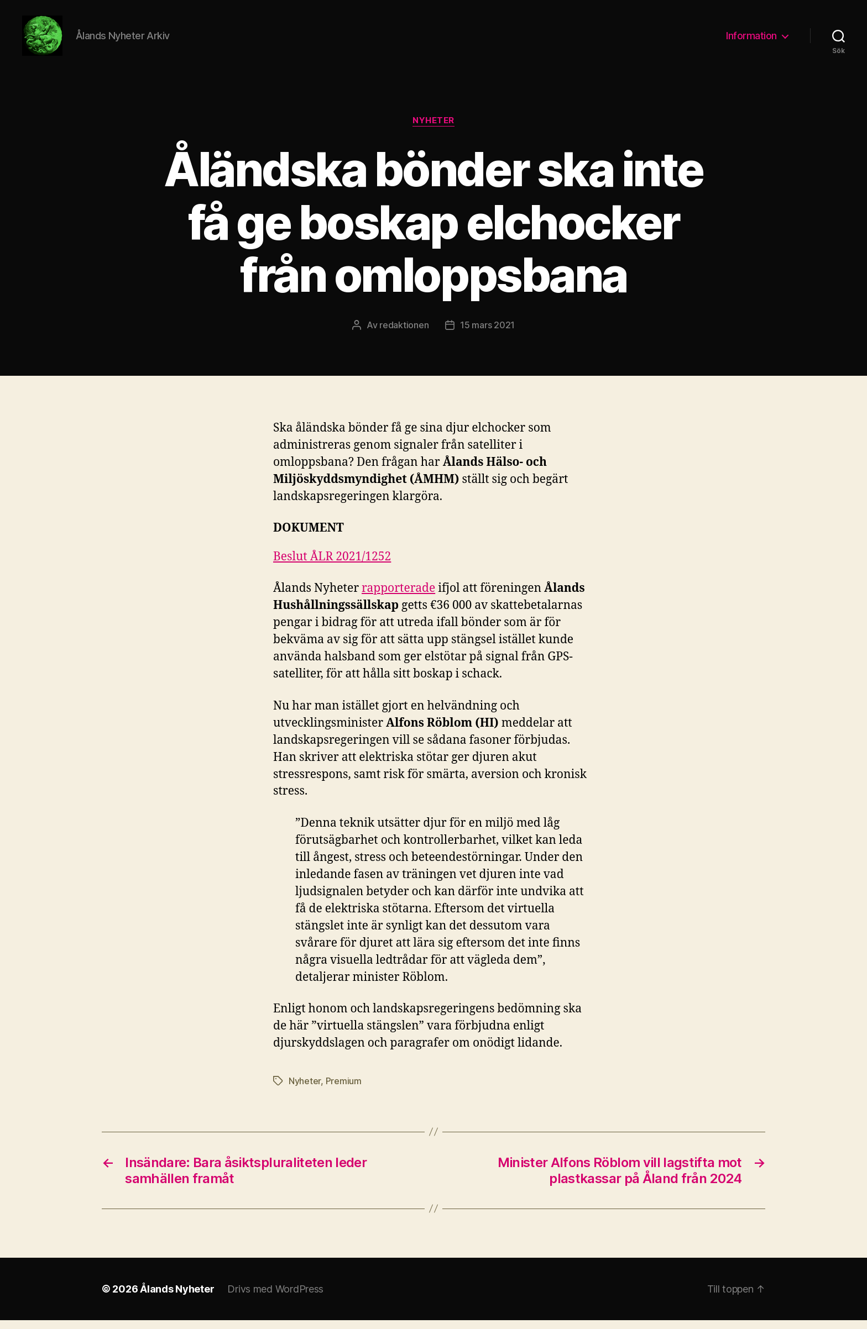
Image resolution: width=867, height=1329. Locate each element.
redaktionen (404, 334)
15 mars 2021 (487, 334)
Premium (344, 1089)
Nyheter (433, 130)
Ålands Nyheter (177, 1298)
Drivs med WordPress (275, 1298)
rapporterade (398, 597)
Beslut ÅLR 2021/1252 (332, 566)
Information (751, 40)
